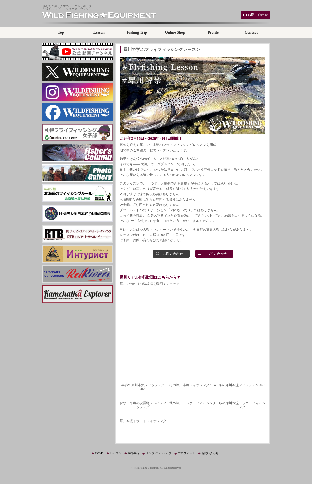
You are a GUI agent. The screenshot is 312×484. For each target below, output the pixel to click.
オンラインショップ (158, 453)
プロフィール (186, 453)
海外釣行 (133, 453)
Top (61, 32)
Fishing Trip (137, 32)
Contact (251, 32)
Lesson (98, 32)
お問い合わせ (258, 15)
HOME (99, 453)
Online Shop (175, 32)
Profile (213, 32)
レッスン (116, 453)
